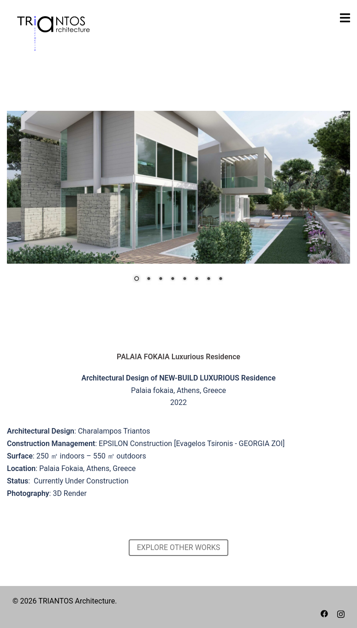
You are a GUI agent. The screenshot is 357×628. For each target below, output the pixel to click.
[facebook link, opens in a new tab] (324, 613)
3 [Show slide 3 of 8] (160, 279)
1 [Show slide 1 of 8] (136, 279)
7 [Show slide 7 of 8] (208, 279)
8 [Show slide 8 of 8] (220, 279)
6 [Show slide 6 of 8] (196, 279)
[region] (178, 203)
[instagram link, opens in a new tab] (341, 613)
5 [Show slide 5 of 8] (184, 279)
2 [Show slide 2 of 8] (148, 279)
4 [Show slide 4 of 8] (172, 279)
